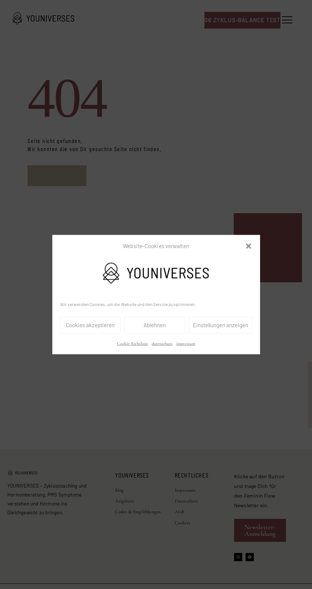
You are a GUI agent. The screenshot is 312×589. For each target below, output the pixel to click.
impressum (185, 343)
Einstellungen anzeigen (220, 325)
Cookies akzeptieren (90, 325)
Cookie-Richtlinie (132, 343)
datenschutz (162, 343)
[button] (248, 246)
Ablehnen (155, 325)
